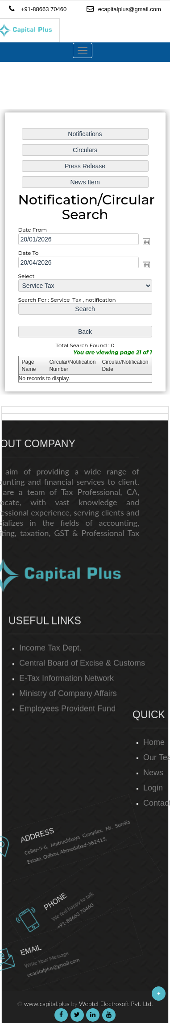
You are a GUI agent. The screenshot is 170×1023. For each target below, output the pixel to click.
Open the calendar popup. (145, 241)
